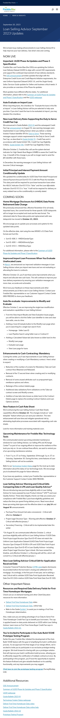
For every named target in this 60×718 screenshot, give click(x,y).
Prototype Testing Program (13, 715)
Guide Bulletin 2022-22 (12, 711)
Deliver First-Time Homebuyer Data (19, 602)
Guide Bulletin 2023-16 (12, 697)
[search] (53, 9)
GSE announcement (13, 76)
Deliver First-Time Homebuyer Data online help (21, 707)
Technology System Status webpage (17, 700)
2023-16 (31, 125)
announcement (15, 128)
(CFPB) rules (37, 567)
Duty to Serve (34, 134)
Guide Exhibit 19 (29, 139)
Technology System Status (22, 466)
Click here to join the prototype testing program (23, 669)
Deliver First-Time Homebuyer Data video (18, 704)
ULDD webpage (36, 98)
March (7, 265)
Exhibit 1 (23, 609)
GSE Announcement (10, 686)
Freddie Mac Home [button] (11, 3)
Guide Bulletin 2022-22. (12, 628)
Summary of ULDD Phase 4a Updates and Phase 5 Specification (27, 689)
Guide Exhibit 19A (17, 145)
